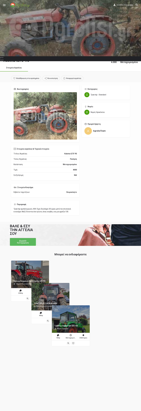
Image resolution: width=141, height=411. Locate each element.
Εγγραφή (129, 5)
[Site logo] (20, 5)
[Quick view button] (28, 299)
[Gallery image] (45, 116)
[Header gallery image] (70, 28)
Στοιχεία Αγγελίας (14, 68)
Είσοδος (120, 5)
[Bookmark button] (32, 299)
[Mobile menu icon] (4, 5)
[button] (23, 242)
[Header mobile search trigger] (136, 4)
